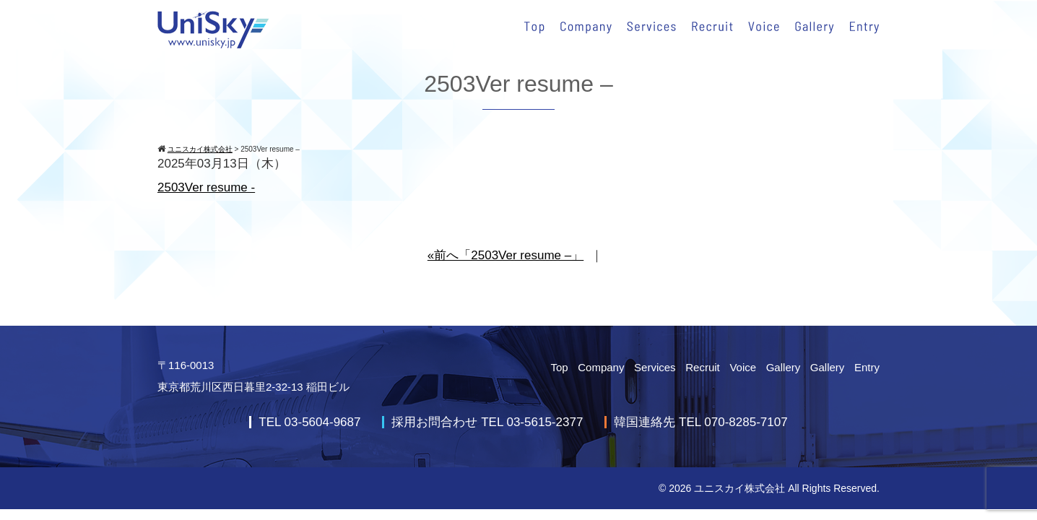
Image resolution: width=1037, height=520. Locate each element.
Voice (742, 367)
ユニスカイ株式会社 (739, 488)
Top (559, 367)
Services (655, 367)
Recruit (702, 367)
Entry (867, 367)
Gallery (783, 367)
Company (601, 367)
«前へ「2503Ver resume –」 (505, 255)
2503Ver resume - (206, 187)
